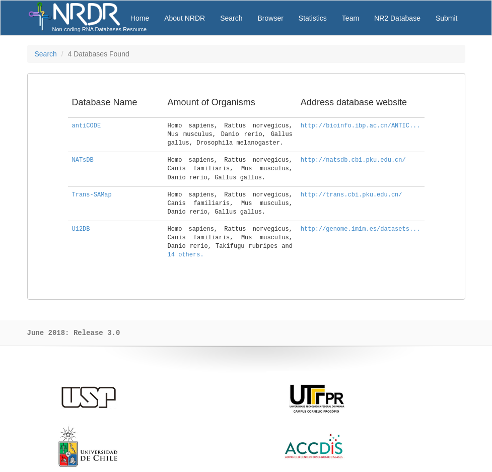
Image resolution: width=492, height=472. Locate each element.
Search (231, 18)
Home (139, 18)
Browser (270, 18)
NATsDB (83, 160)
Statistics (313, 18)
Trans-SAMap (92, 194)
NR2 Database (397, 18)
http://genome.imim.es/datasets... (360, 229)
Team (350, 18)
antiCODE (86, 125)
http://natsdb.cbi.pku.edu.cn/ (353, 160)
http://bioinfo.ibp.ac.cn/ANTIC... (360, 125)
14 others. (186, 254)
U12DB (81, 229)
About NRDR (184, 18)
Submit (447, 18)
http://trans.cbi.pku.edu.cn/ (351, 194)
